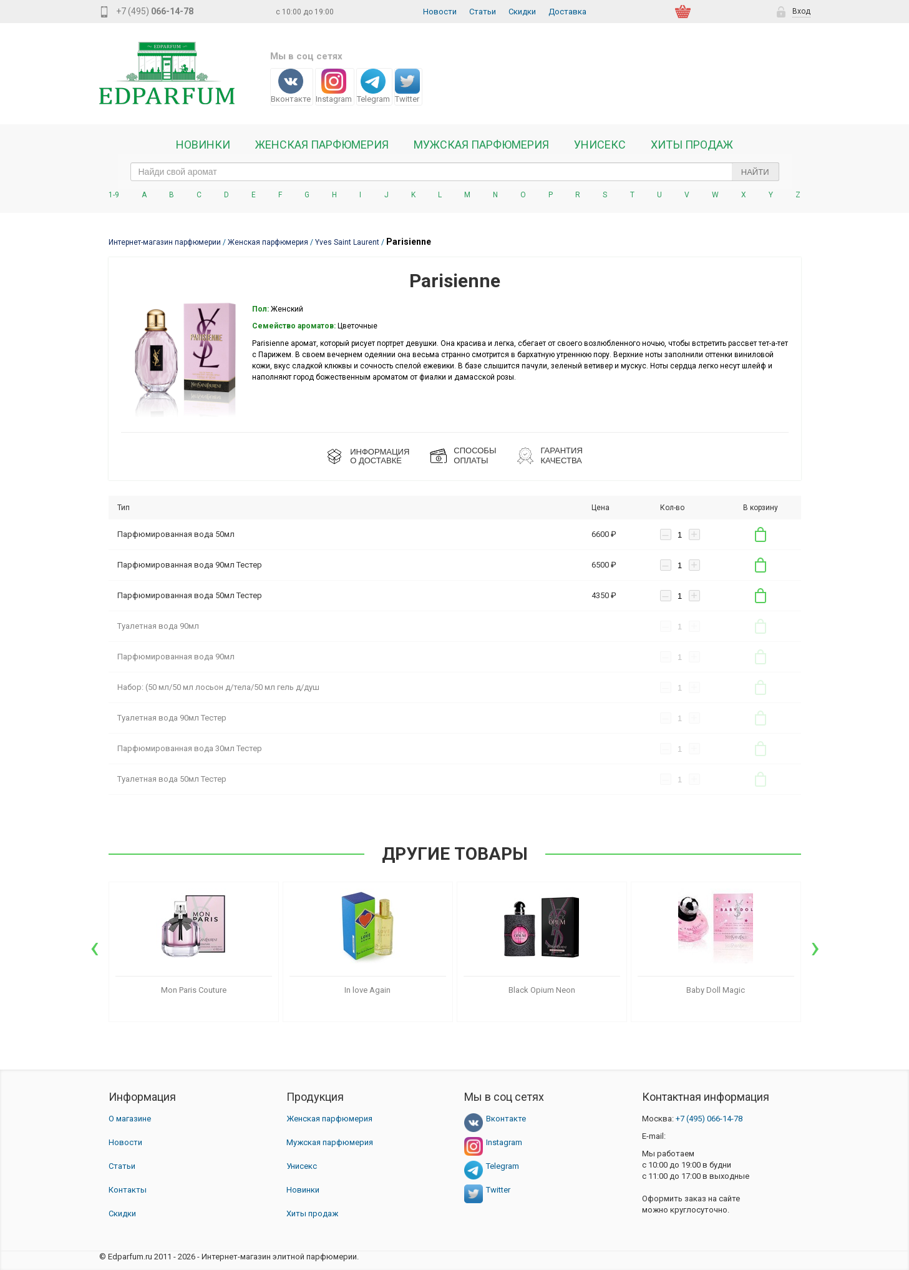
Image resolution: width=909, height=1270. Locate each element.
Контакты (128, 1189)
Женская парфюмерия (329, 1118)
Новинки (203, 144)
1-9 (114, 194)
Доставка (567, 11)
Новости (440, 11)
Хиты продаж (692, 144)
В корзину (760, 534)
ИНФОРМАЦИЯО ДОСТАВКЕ (379, 456)
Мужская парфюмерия (481, 144)
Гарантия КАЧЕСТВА (561, 455)
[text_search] (454, 171)
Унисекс (600, 144)
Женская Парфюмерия (322, 144)
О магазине (130, 1118)
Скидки (522, 11)
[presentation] (94, 947)
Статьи (482, 11)
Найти (755, 172)
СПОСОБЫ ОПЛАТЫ (475, 455)
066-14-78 (709, 1118)
